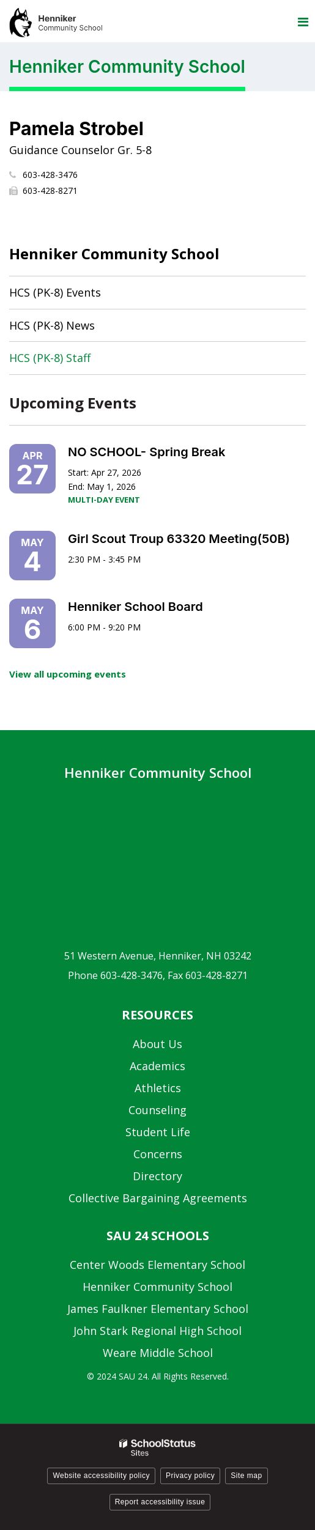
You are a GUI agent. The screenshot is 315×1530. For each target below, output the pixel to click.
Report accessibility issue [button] (160, 1502)
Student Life (157, 1132)
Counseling (157, 1110)
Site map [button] (246, 1475)
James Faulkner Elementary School (157, 1308)
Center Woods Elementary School (157, 1264)
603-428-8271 (50, 190)
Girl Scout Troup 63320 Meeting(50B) (179, 538)
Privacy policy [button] (190, 1475)
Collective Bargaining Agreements (158, 1198)
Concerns (157, 1154)
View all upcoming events (67, 674)
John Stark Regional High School (157, 1330)
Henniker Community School (114, 253)
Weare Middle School (158, 1352)
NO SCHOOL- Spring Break (146, 452)
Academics (157, 1066)
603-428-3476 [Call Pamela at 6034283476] (50, 174)
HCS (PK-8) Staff (50, 357)
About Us (157, 1044)
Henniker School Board (135, 606)
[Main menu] (303, 21)
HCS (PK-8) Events (55, 292)
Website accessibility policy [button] (101, 1475)
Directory (157, 1176)
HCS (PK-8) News (52, 325)
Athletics (158, 1088)
